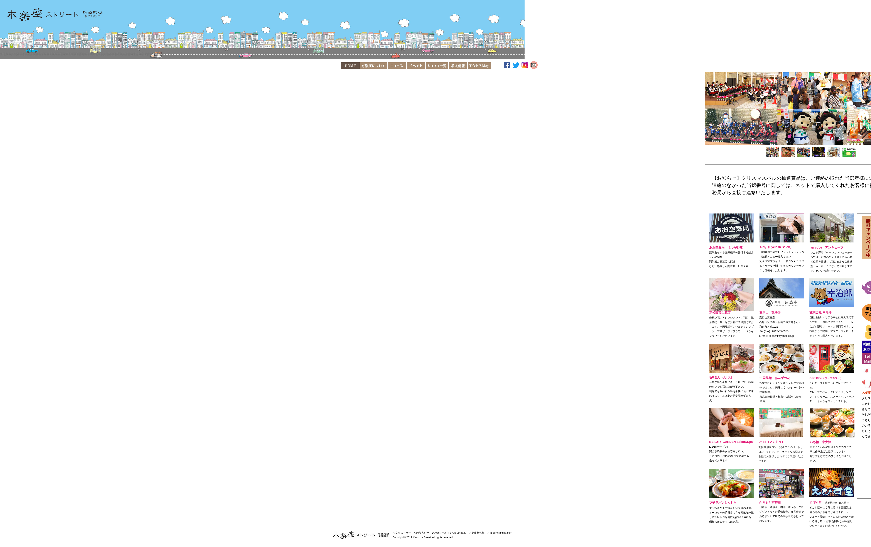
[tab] (772, 152)
